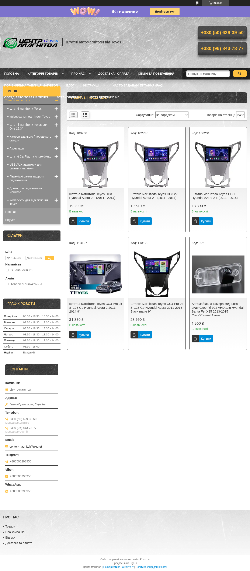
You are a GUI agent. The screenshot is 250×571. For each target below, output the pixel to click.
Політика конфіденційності (151, 566)
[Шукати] (240, 73)
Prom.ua (145, 559)
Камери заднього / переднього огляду (30, 138)
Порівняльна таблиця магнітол (31, 85)
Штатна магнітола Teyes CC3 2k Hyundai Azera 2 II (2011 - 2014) (154, 196)
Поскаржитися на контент (118, 566)
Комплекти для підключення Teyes (29, 202)
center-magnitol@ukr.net (26, 446)
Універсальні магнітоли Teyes (30, 116)
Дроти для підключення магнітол (26, 190)
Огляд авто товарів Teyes (26, 97)
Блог (70, 85)
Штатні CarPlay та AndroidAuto (30, 156)
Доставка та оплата (18, 543)
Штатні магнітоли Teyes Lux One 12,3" (28, 126)
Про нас (78, 73)
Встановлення (69, 97)
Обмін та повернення (156, 73)
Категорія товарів (42, 73)
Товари (10, 526)
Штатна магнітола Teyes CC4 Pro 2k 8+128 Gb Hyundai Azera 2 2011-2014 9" (95, 307)
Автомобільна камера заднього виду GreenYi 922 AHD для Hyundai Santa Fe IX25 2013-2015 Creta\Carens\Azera (217, 309)
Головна (11, 73)
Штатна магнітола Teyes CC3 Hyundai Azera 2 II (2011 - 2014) (92, 196)
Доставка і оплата (113, 73)
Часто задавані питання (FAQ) (137, 85)
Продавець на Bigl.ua (125, 563)
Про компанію (14, 532)
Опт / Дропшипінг (104, 97)
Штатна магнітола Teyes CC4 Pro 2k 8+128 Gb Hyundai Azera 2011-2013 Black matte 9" (157, 307)
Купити (84, 221)
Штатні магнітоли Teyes (26, 108)
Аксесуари (17, 148)
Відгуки (10, 220)
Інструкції (91, 85)
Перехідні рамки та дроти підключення (27, 178)
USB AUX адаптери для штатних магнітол (26, 166)
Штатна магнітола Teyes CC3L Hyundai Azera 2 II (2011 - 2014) (215, 196)
